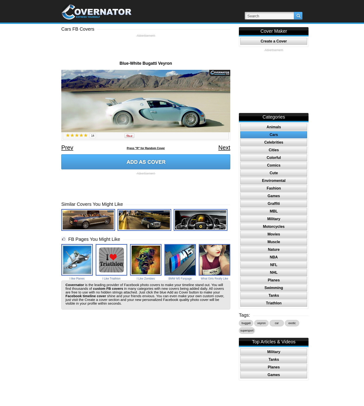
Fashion (274, 188)
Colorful (274, 158)
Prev (67, 147)
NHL (274, 272)
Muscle (273, 242)
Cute (274, 173)
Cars (274, 135)
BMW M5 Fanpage (180, 278)
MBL (274, 211)
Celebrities (273, 142)
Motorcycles (274, 227)
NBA (274, 257)
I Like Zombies (146, 278)
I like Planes (77, 278)
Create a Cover (274, 41)
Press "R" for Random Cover (146, 148)
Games (274, 196)
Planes (274, 280)
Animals (273, 127)
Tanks (274, 295)
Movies (273, 234)
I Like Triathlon (111, 278)
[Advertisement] (145, 48)
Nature (274, 249)
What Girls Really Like (214, 278)
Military (273, 219)
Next (224, 147)
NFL (273, 265)
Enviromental (274, 181)
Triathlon (274, 303)
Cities (274, 150)
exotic (292, 323)
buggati (246, 323)
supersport (247, 330)
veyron (261, 323)
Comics (273, 165)
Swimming (273, 288)
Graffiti (274, 204)
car (277, 323)
